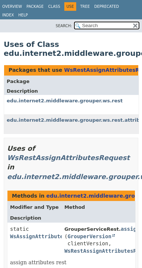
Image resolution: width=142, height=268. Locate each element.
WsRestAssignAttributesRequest (68, 158)
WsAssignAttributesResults (49, 236)
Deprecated (106, 6)
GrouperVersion (90, 236)
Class (54, 6)
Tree (85, 6)
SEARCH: (64, 26)
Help (23, 15)
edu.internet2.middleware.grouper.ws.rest (65, 100)
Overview (12, 6)
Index (8, 15)
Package (34, 6)
